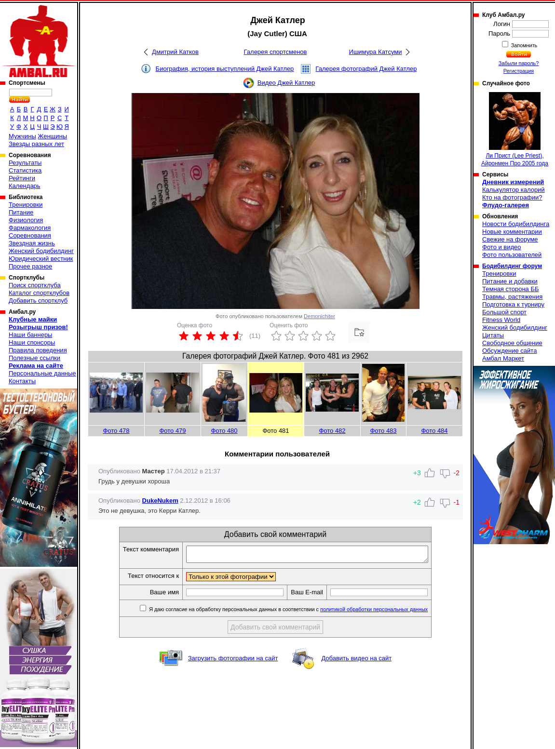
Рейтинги (22, 178)
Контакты (22, 381)
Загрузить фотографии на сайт (233, 661)
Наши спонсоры (32, 342)
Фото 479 (172, 430)
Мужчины (22, 136)
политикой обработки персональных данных (388, 612)
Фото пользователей (511, 254)
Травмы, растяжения (512, 296)
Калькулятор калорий (513, 189)
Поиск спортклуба (35, 285)
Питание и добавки (510, 281)
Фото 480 (224, 430)
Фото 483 (383, 430)
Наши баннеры (30, 334)
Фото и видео (501, 247)
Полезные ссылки (34, 357)
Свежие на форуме (510, 239)
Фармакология (30, 227)
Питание (21, 212)
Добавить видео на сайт (356, 661)
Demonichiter (319, 316)
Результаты (25, 162)
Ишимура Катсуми (375, 51)
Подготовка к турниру (513, 304)
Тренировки (25, 204)
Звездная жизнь (32, 243)
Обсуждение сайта (509, 350)
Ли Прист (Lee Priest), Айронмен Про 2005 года (514, 129)
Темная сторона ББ (510, 289)
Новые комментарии (512, 231)
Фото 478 (116, 430)
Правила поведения (38, 350)
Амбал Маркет (503, 358)
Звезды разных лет (36, 143)
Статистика (25, 170)
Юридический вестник (41, 258)
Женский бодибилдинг (41, 250)
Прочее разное (30, 266)
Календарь (25, 185)
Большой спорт (504, 312)
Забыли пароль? (519, 63)
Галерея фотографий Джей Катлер (366, 68)
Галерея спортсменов (275, 51)
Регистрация (518, 71)
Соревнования (30, 235)
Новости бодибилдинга (515, 223)
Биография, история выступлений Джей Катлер (225, 68)
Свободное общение (512, 343)
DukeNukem (160, 500)
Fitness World (501, 319)
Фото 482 (332, 430)
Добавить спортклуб (38, 300)
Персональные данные (42, 373)
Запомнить (524, 45)
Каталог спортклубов (39, 292)
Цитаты (493, 335)
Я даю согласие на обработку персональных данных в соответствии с (302, 612)
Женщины (52, 136)
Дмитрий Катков (175, 51)
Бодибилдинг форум (512, 266)
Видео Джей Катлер (286, 82)
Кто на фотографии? (512, 197)
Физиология (26, 220)
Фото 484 (434, 430)
